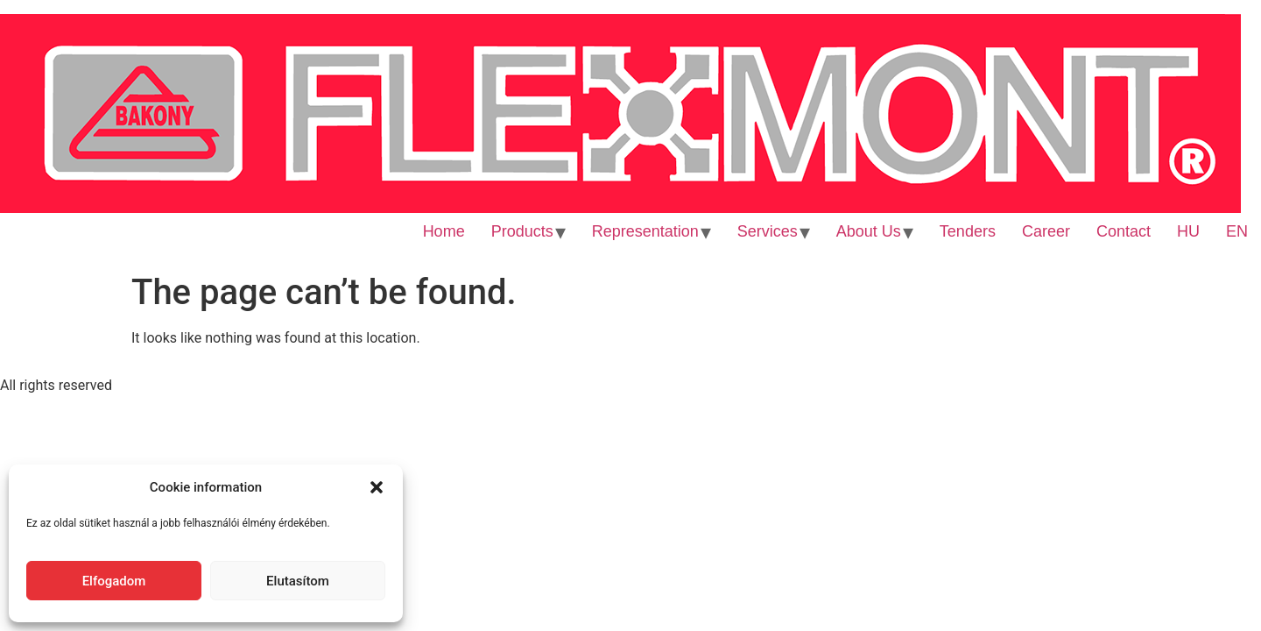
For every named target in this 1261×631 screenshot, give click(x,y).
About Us (868, 231)
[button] (376, 487)
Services (767, 231)
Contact (1123, 231)
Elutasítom (297, 581)
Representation (645, 231)
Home (444, 231)
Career (1046, 231)
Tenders (968, 231)
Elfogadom (114, 581)
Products (522, 231)
